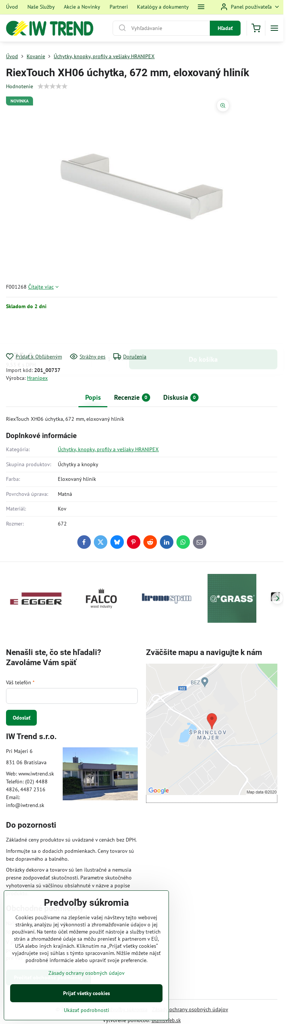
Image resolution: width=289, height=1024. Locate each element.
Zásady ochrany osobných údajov (190, 1009)
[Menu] (274, 28)
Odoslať (21, 717)
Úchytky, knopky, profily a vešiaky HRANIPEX (108, 449)
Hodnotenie (19, 86)
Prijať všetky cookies (86, 993)
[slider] (53, 86)
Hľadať (225, 28)
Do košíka (203, 331)
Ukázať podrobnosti (86, 1010)
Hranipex (37, 378)
